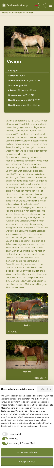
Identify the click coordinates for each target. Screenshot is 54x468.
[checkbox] (11, 434)
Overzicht (45, 389)
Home (5, 12)
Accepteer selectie (27, 452)
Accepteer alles (27, 461)
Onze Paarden (18, 12)
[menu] (50, 5)
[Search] (43, 5)
